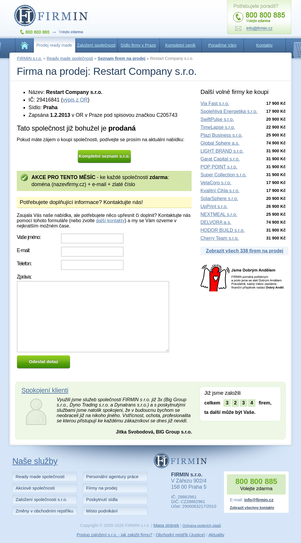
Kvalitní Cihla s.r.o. (220, 190)
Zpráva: (24, 277)
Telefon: (24, 264)
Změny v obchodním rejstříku (44, 510)
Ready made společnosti (70, 58)
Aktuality (216, 534)
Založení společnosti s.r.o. (41, 499)
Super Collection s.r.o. (223, 174)
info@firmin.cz (259, 500)
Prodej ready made (54, 45)
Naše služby (35, 461)
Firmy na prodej (101, 487)
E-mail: (23, 250)
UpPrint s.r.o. (214, 206)
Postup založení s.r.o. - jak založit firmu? (115, 534)
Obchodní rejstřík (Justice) (180, 534)
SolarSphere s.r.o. (219, 198)
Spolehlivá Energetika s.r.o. (228, 111)
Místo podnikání (102, 510)
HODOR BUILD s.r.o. (222, 230)
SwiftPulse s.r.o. (217, 119)
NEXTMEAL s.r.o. (218, 214)
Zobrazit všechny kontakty (252, 508)
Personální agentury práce (112, 476)
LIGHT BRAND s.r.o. (221, 151)
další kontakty (110, 220)
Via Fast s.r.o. (214, 103)
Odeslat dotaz (43, 361)
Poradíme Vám (222, 45)
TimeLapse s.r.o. (217, 127)
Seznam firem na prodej (121, 58)
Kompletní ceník (180, 45)
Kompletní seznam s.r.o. (104, 156)
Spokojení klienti (44, 390)
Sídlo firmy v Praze (138, 45)
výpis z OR (75, 100)
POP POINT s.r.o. (219, 166)
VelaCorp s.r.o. (215, 182)
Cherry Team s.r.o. (219, 238)
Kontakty (264, 45)
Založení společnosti (96, 45)
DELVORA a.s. (215, 222)
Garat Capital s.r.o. (220, 158)
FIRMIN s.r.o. (29, 58)
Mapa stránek (166, 525)
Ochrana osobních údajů (202, 526)
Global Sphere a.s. (220, 143)
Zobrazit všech (244, 250)
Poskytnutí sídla (102, 499)
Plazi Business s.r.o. (221, 135)
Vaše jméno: (29, 237)
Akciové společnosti (35, 487)
